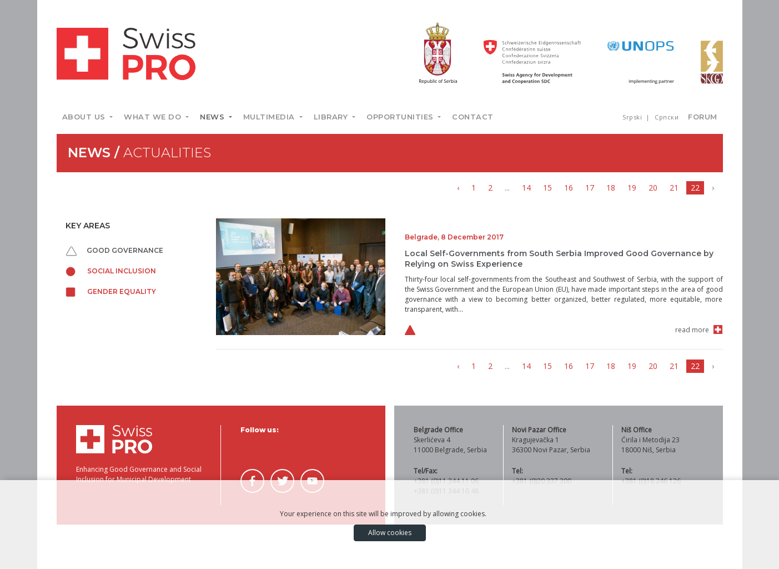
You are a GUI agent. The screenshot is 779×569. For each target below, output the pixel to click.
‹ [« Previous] (458, 187)
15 (547, 187)
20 (653, 187)
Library (332, 116)
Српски (667, 117)
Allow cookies (389, 532)
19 (631, 187)
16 (568, 187)
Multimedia (270, 116)
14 (526, 187)
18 (610, 187)
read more (692, 330)
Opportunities (401, 116)
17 (589, 187)
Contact (473, 116)
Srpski (633, 117)
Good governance (115, 250)
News (213, 116)
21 (674, 187)
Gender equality (111, 291)
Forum (702, 116)
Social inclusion (111, 271)
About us (85, 116)
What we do (154, 116)
